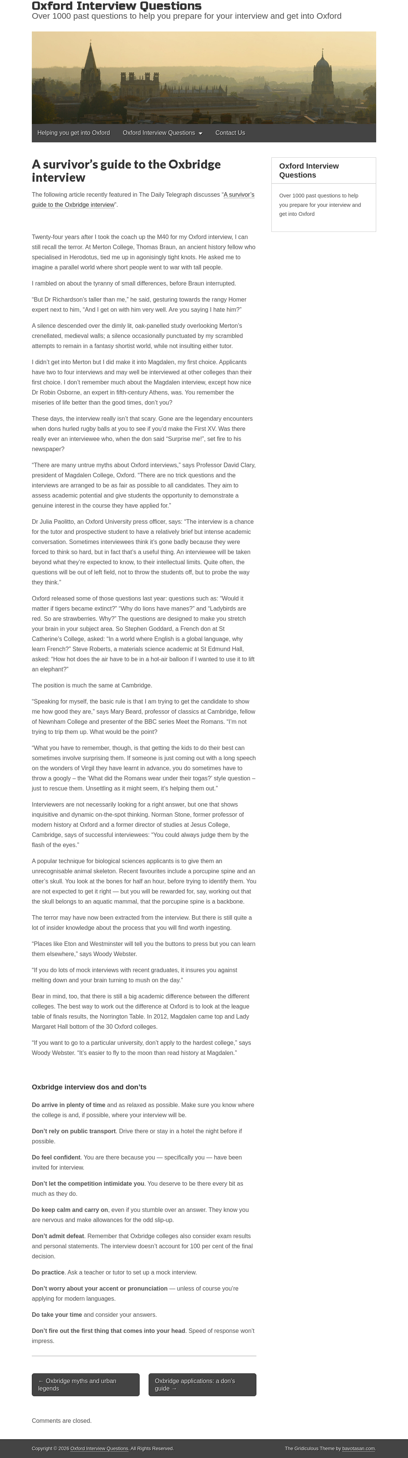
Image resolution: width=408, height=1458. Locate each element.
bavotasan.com (358, 1448)
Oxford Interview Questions (159, 133)
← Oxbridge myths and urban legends (77, 1384)
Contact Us (230, 133)
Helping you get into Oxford (73, 133)
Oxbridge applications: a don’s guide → (195, 1384)
